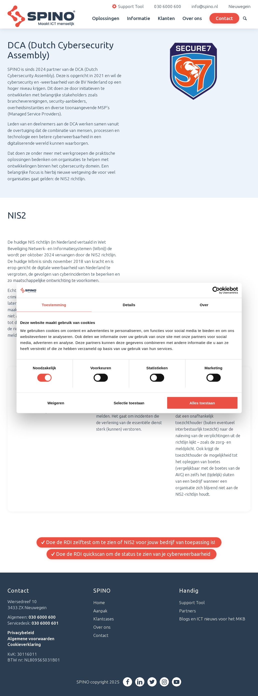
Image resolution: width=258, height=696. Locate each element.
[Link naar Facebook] (128, 681)
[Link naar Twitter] (152, 681)
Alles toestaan (202, 403)
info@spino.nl (205, 6)
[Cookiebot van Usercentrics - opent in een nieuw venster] (216, 290)
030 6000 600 (167, 6)
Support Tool (192, 602)
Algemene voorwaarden (31, 638)
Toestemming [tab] (54, 305)
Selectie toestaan (129, 403)
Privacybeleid (21, 632)
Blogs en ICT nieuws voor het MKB (212, 619)
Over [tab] (204, 305)
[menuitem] (82, 18)
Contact (100, 635)
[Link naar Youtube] (177, 681)
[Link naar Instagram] (164, 681)
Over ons (102, 627)
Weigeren (55, 403)
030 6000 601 (45, 623)
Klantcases (103, 619)
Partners (187, 610)
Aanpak (100, 610)
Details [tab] (129, 305)
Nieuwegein (239, 6)
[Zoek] (244, 18)
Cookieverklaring (24, 644)
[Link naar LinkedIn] (140, 681)
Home (99, 602)
